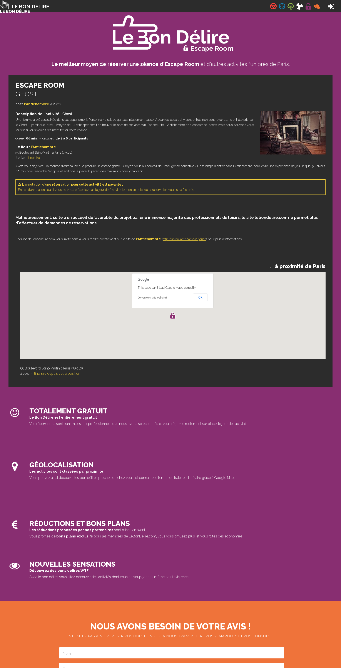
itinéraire (34, 157)
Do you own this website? (152, 297)
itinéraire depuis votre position (56, 373)
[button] (172, 315)
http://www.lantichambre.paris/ (184, 239)
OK (200, 297)
